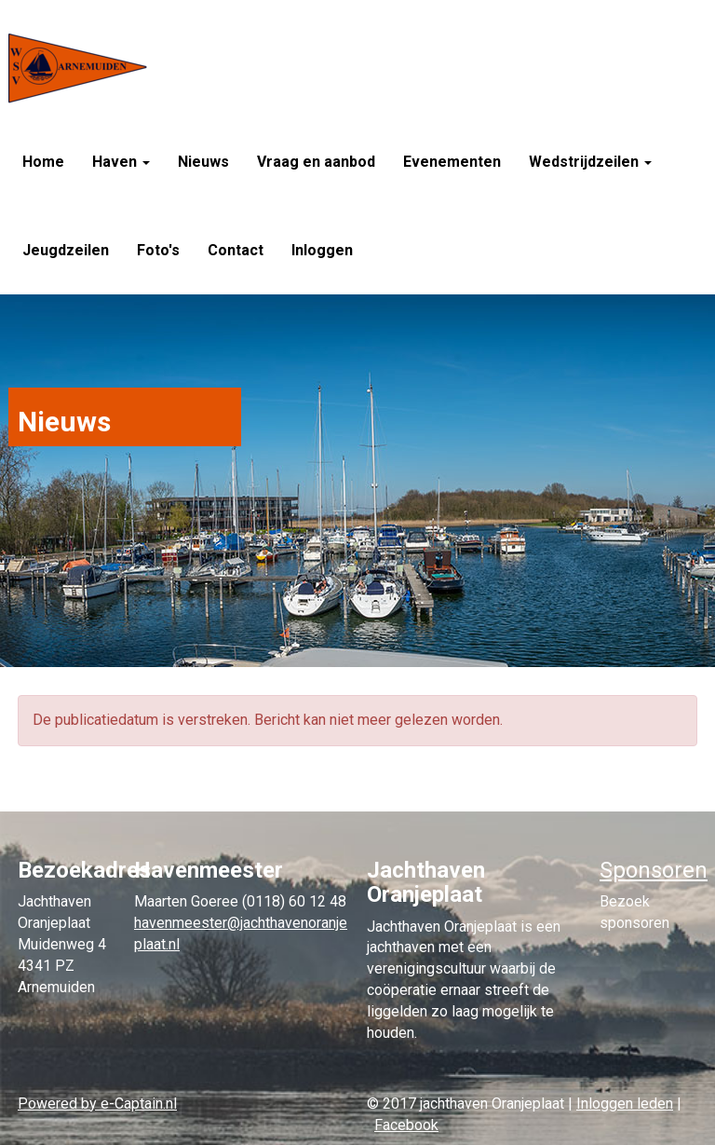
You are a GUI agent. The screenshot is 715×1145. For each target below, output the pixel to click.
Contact (235, 250)
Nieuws (203, 161)
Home (43, 161)
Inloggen (322, 250)
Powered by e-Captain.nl (97, 1103)
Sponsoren (654, 870)
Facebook (406, 1125)
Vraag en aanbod (316, 161)
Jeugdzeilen (65, 250)
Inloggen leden (624, 1103)
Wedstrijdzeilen (590, 161)
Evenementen (452, 161)
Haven (121, 161)
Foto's (158, 250)
